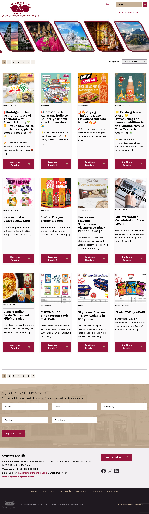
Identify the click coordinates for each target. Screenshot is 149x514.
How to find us (113, 457)
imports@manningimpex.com (18, 476)
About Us (97, 491)
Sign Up (9, 433)
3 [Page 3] (13, 62)
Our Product (48, 491)
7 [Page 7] (33, 62)
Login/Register (129, 13)
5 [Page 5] (23, 62)
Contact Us (112, 491)
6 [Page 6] (28, 62)
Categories (113, 61)
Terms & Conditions (125, 504)
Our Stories (81, 491)
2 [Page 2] (9, 62)
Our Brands (65, 491)
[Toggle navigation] (144, 13)
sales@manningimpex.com (32, 472)
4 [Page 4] (18, 62)
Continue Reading (15, 163)
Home (34, 491)
